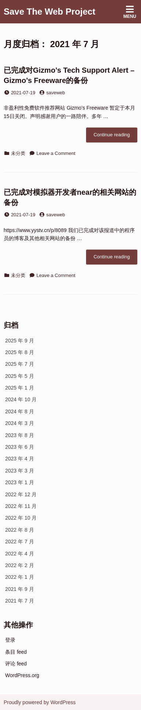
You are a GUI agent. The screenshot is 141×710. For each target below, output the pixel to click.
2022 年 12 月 (21, 494)
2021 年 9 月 (19, 589)
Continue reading (115, 137)
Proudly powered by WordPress (40, 702)
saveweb (55, 92)
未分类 (18, 153)
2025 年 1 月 (19, 388)
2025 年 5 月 (19, 376)
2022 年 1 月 (19, 577)
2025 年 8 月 (19, 352)
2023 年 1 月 (19, 482)
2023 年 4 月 (19, 459)
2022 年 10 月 (21, 518)
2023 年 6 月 (19, 447)
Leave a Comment (56, 153)
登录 (10, 640)
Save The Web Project (49, 11)
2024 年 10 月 (21, 399)
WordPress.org (22, 675)
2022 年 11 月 (21, 506)
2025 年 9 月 (19, 340)
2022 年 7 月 (19, 541)
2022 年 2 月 (19, 565)
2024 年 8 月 (19, 411)
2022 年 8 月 (19, 530)
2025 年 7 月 (19, 364)
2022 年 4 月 (19, 554)
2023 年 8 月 (19, 435)
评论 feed (16, 664)
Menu (129, 12)
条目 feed (16, 652)
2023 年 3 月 (19, 471)
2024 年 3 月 (19, 423)
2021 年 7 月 (19, 601)
